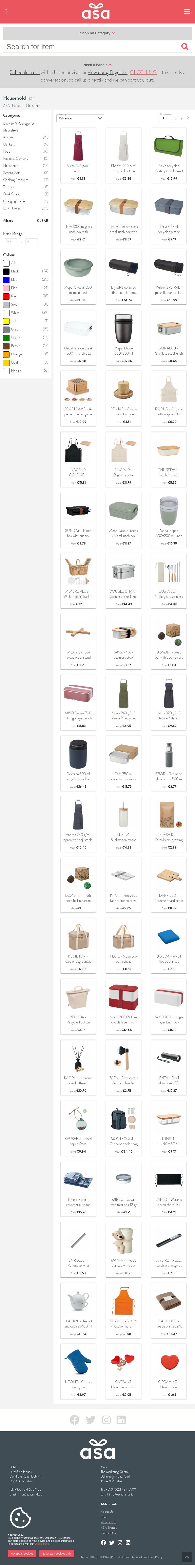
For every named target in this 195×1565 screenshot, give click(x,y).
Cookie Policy (42, 1543)
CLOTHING (143, 72)
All (9, 262)
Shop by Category (97, 33)
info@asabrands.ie (30, 1494)
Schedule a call (25, 72)
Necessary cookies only (56, 1553)
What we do (108, 1522)
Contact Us (108, 1533)
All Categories (25, 123)
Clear (42, 220)
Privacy (158, 1557)
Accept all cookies (22, 1553)
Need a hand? (97, 65)
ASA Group (124, 1557)
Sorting (62, 114)
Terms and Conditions (142, 1557)
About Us (107, 1511)
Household (33, 105)
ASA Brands (11, 105)
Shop (104, 1517)
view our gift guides (107, 72)
